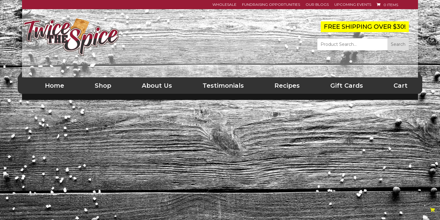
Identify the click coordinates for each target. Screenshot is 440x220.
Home (54, 85)
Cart (401, 85)
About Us (157, 85)
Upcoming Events (352, 5)
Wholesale (224, 5)
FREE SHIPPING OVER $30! (365, 26)
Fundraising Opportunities (271, 5)
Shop (103, 85)
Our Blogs (317, 5)
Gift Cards (346, 85)
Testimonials (223, 85)
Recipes (287, 85)
